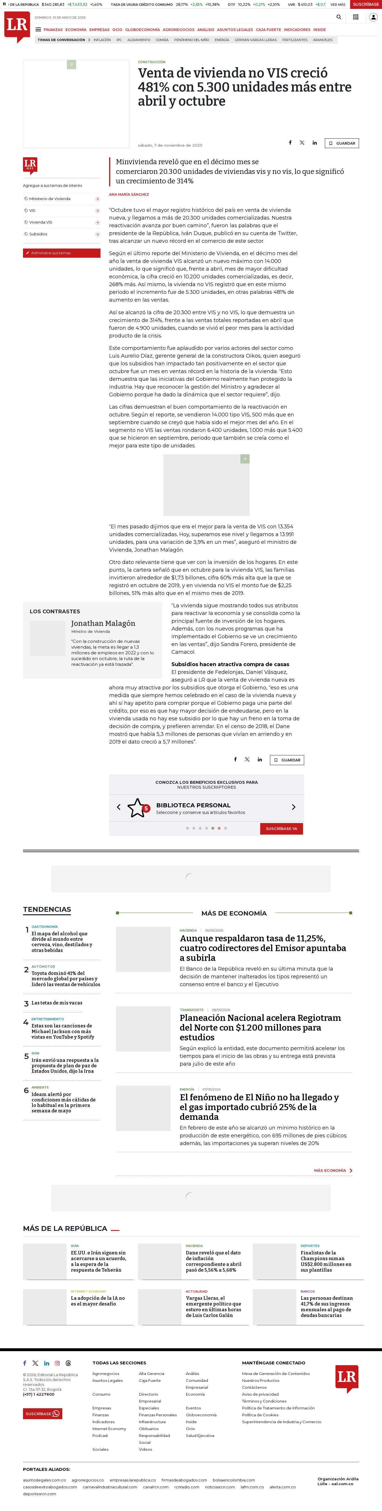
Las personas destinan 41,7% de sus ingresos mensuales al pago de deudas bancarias (327, 1306)
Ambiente (40, 1087)
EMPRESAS (99, 30)
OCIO (117, 30)
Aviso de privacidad (260, 1394)
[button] (117, 808)
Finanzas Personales (158, 1415)
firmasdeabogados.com (184, 1480)
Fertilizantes (294, 40)
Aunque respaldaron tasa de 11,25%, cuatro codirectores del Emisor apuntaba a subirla (263, 948)
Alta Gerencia (151, 1373)
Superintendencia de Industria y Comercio (281, 1421)
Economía (195, 1394)
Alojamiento (139, 40)
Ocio (190, 1428)
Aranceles (322, 40)
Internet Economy (88, 1291)
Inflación (102, 40)
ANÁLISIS (205, 30)
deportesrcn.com (39, 1493)
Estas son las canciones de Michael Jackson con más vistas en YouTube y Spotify (63, 1031)
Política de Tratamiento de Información (278, 1408)
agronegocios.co (88, 1480)
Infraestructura (152, 1421)
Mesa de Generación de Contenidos (276, 1373)
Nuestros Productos (260, 1380)
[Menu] (39, 29)
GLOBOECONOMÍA (142, 30)
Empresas (101, 1408)
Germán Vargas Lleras (256, 40)
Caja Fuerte (150, 1380)
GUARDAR (342, 143)
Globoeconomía (201, 1415)
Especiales (149, 1408)
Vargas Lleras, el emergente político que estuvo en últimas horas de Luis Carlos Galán (213, 1306)
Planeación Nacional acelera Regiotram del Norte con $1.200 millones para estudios (260, 1028)
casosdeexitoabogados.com (50, 1487)
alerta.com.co (283, 1487)
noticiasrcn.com (220, 1487)
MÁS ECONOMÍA (330, 1170)
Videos (145, 1449)
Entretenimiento (48, 1019)
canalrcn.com (156, 1487)
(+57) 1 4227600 (38, 1394)
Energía (222, 40)
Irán (35, 1053)
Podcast (100, 1435)
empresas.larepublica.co (133, 1480)
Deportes (310, 1246)
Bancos (308, 1291)
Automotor (43, 967)
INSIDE (319, 30)
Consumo (101, 1394)
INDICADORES (297, 30)
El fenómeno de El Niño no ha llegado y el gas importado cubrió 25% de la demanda (259, 1107)
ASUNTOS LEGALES (235, 30)
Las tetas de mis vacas (57, 1003)
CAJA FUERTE (268, 30)
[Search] (339, 17)
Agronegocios (105, 1373)
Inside (191, 1421)
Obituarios (149, 1428)
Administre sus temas (48, 253)
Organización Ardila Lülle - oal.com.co (338, 1481)
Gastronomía (45, 927)
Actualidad (197, 1291)
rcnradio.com (186, 1487)
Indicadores (103, 1421)
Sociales (100, 1449)
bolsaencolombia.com (234, 1480)
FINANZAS (53, 30)
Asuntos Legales (107, 1380)
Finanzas (100, 1415)
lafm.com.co (252, 1487)
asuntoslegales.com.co (44, 1480)
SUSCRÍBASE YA (281, 828)
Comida (162, 40)
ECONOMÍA (75, 30)
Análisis (192, 1373)
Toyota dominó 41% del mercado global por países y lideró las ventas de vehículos (66, 979)
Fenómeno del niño (191, 40)
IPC (119, 40)
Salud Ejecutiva (200, 1435)
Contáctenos (254, 1387)
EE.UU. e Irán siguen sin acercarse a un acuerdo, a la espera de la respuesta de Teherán (98, 1261)
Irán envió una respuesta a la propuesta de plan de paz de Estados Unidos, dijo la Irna (65, 1066)
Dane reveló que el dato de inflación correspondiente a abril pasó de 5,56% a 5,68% (214, 1261)
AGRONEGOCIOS (178, 30)
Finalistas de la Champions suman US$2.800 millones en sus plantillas (326, 1261)
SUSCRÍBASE (366, 4)
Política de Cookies (260, 1415)
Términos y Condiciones (264, 1401)
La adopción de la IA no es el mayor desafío (98, 1301)
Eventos (193, 1408)
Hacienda (194, 1246)
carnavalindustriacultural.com (110, 1487)
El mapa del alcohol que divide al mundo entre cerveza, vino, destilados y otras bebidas (62, 942)
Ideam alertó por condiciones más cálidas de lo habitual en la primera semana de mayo (64, 1103)
